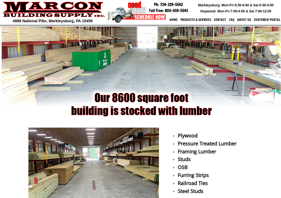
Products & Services (195, 19)
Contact (220, 19)
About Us (244, 19)
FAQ (231, 19)
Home (173, 19)
